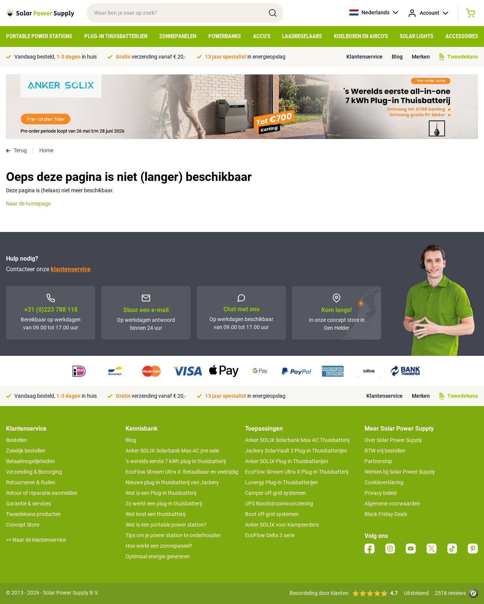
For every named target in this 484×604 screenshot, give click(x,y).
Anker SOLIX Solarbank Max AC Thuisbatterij (297, 440)
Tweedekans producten (33, 514)
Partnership (378, 461)
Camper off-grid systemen (275, 493)
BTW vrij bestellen (385, 451)
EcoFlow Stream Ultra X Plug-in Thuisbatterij (296, 472)
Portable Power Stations (39, 36)
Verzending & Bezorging (34, 472)
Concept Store (22, 525)
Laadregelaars (302, 36)
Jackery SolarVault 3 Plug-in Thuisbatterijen (296, 451)
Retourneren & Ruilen (30, 482)
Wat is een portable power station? (166, 525)
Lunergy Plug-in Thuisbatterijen (281, 482)
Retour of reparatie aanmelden (42, 493)
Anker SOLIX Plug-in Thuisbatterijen (286, 461)
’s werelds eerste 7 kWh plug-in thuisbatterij (176, 461)
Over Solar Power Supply (393, 440)
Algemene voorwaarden (392, 504)
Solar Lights (416, 36)
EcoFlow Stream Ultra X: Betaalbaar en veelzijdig (182, 472)
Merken (421, 57)
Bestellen (16, 440)
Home (46, 150)
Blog (397, 57)
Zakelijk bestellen (25, 451)
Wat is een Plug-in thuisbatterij (161, 493)
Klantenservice (364, 57)
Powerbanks (224, 36)
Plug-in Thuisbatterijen (115, 36)
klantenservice (71, 269)
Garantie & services (28, 504)
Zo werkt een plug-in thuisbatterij (164, 504)
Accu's (261, 36)
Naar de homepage (28, 204)
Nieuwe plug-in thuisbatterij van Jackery (172, 482)
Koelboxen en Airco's (361, 36)
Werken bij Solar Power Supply (400, 472)
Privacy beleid (381, 493)
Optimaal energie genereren (158, 556)
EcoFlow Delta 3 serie (270, 535)
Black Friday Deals (386, 514)
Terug (16, 150)
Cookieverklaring (384, 482)
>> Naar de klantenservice (36, 540)
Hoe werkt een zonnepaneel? (159, 546)
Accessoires (461, 36)
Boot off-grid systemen (272, 514)
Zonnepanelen (177, 36)
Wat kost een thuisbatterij (155, 514)
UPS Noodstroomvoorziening (279, 504)
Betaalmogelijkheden (30, 461)
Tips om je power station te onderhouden (173, 535)
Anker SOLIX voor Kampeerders (282, 525)
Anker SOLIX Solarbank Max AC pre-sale (172, 451)
